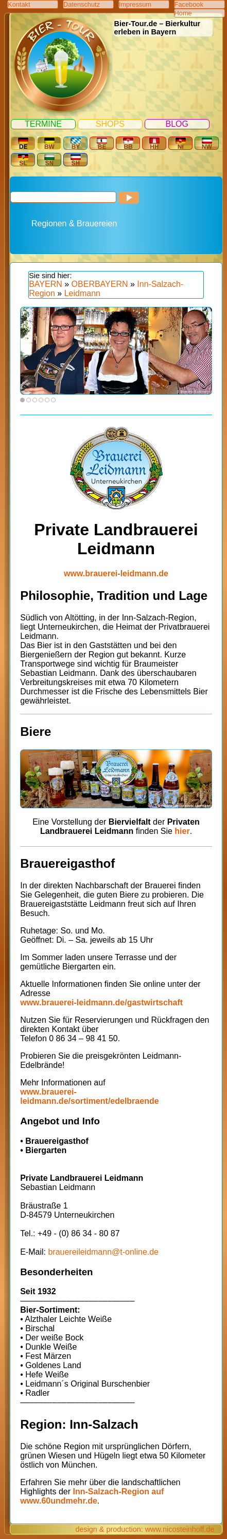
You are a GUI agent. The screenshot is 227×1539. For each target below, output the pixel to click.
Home (183, 13)
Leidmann (82, 293)
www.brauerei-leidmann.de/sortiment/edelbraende (89, 1096)
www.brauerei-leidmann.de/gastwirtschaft (101, 1002)
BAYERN (45, 284)
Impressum (135, 4)
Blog (176, 124)
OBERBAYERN (100, 284)
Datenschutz (81, 4)
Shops (110, 124)
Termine (43, 124)
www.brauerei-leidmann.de (116, 573)
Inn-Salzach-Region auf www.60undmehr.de (92, 1496)
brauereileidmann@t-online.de (103, 1252)
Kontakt (19, 4)
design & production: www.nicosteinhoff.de (144, 1529)
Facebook (188, 4)
